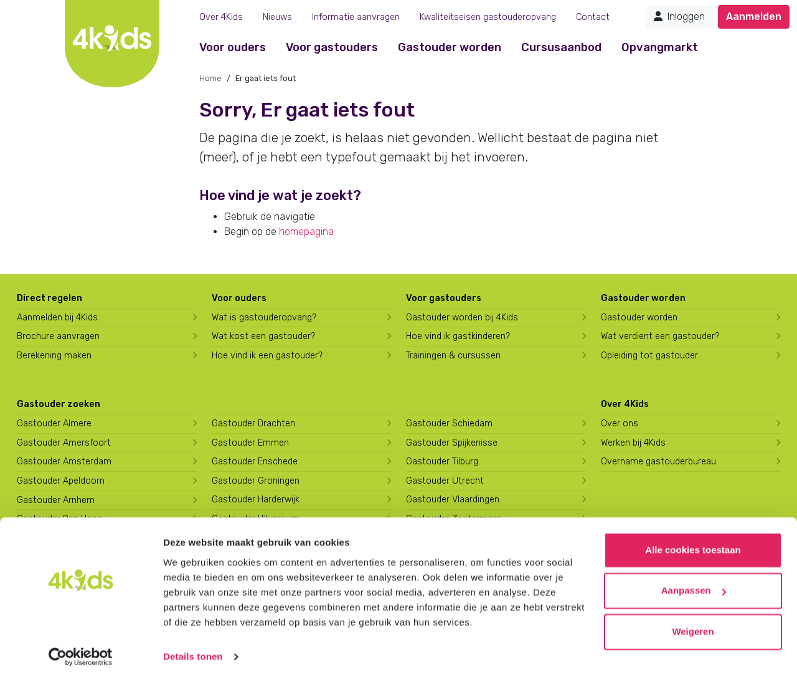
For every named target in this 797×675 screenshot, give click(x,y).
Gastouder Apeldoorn (61, 481)
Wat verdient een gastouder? (660, 336)
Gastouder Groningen (255, 481)
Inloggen (679, 16)
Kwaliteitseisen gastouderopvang (488, 17)
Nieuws (277, 17)
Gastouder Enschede (255, 461)
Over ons (619, 423)
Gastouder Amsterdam (64, 461)
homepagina (306, 231)
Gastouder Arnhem (56, 500)
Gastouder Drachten (253, 423)
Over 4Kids (221, 17)
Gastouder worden (449, 47)
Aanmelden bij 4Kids (57, 317)
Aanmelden (753, 16)
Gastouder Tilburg (442, 461)
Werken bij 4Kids (633, 443)
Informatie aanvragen (356, 17)
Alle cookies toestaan (692, 544)
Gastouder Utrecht (445, 481)
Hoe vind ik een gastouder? (267, 355)
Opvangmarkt (659, 47)
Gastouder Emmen (250, 443)
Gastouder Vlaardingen (452, 499)
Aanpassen (693, 584)
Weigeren (693, 625)
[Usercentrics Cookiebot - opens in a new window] (80, 650)
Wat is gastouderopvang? (264, 317)
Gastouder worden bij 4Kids (462, 317)
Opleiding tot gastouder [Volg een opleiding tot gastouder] (649, 355)
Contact (593, 17)
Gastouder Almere (54, 423)
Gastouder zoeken (58, 404)
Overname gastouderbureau (658, 461)
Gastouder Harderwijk (255, 499)
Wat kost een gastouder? (263, 336)
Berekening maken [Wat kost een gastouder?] (54, 355)
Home (210, 78)
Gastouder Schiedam (449, 423)
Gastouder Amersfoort (64, 443)
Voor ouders (232, 47)
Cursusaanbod (561, 47)
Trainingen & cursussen (453, 355)
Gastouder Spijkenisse (452, 443)
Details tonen (192, 650)
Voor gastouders (332, 47)
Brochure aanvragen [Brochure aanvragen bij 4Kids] (58, 336)
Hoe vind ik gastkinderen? (458, 336)
